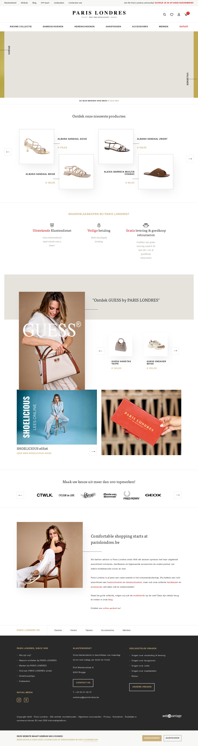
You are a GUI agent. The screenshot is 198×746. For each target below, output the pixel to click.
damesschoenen (134, 582)
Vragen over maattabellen (144, 671)
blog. (110, 599)
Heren (73, 630)
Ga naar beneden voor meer (99, 101)
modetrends (139, 595)
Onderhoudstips (27, 676)
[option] (99, 64)
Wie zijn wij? (25, 655)
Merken (163, 27)
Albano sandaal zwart (152, 139)
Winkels (24, 3)
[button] (164, 15)
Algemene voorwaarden (90, 716)
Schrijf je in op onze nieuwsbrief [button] (174, 3)
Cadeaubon (59, 3)
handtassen (172, 582)
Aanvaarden (152, 738)
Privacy (107, 716)
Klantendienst (10, 3)
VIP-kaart (45, 3)
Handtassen (113, 27)
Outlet (184, 27)
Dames (58, 630)
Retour (135, 676)
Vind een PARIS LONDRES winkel (35, 670)
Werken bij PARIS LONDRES (33, 665)
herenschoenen (114, 582)
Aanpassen (173, 738)
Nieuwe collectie (21, 27)
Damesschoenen (53, 27)
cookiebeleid (90, 740)
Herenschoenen (85, 27)
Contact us (83, 682)
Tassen (89, 630)
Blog (34, 3)
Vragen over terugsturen (143, 660)
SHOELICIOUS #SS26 (34, 450)
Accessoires (140, 27)
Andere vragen (142, 686)
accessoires (96, 587)
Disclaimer (118, 716)
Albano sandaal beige (40, 174)
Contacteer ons (75, 3)
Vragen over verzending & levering (148, 655)
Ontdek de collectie (120, 82)
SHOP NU (112, 79)
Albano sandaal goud (72, 139)
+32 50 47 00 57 (82, 692)
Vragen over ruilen (141, 665)
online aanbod (110, 608)
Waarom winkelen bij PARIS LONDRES (38, 660)
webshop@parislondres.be (86, 697)
